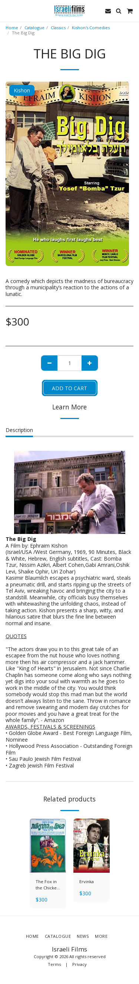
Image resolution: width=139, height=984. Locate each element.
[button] (8, 10)
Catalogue (34, 27)
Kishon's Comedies (91, 27)
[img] (48, 845)
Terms (54, 964)
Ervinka (86, 881)
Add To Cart (69, 388)
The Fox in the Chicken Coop (47, 885)
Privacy (79, 964)
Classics (58, 27)
